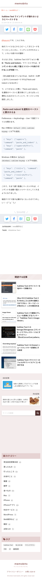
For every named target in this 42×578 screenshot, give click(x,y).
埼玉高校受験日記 (12, 462)
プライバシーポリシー (15, 571)
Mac (7, 495)
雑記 (7, 524)
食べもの (9, 490)
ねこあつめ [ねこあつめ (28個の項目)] (19, 545)
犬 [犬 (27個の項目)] (10, 549)
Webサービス (11, 509)
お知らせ (9, 529)
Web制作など (18, 226)
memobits (21, 3)
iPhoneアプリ (11, 505)
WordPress (10, 514)
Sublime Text (15, 230)
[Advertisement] (21, 254)
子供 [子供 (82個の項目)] (5, 549)
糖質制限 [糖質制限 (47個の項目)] (16, 549)
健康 (7, 481)
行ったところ (11, 471)
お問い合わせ (30, 571)
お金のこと (10, 476)
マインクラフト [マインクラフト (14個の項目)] (30, 545)
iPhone (8, 500)
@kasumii (6, 40)
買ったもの (10, 467)
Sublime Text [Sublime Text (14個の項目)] (8, 545)
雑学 (7, 486)
